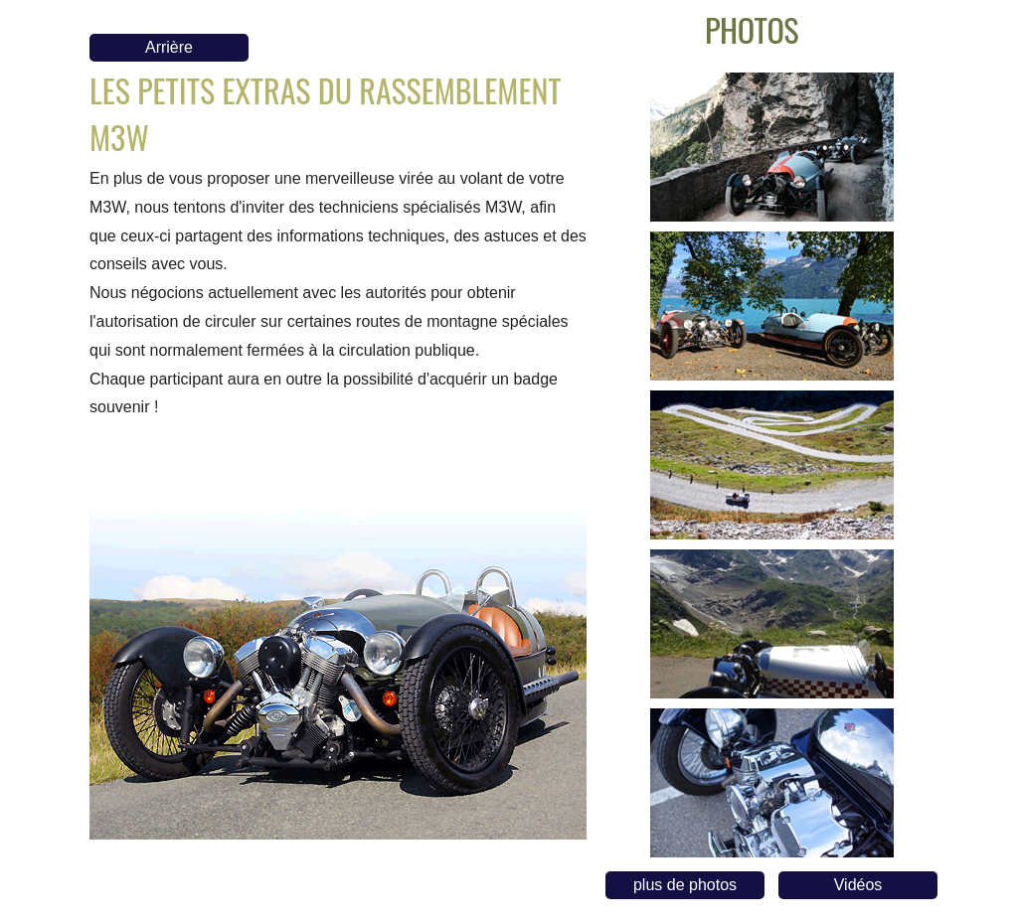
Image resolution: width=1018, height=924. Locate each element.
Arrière (169, 47)
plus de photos (685, 884)
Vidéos (858, 884)
